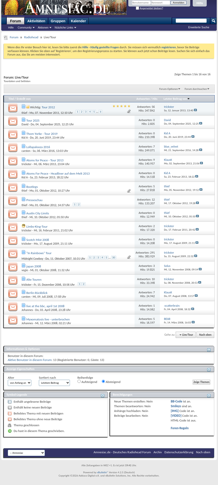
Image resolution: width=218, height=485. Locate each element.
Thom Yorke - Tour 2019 (42, 134)
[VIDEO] (176, 415)
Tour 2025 (33, 120)
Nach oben (205, 334)
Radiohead (31, 37)
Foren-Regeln (179, 428)
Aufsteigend (87, 382)
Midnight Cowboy (32, 258)
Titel (11, 99)
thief (24, 112)
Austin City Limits (37, 213)
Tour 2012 (48, 107)
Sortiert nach (47, 377)
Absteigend (111, 382)
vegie (25, 270)
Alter (11, 377)
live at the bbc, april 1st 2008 (45, 306)
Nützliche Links (64, 27)
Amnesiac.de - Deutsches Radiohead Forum (122, 452)
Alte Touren (34, 279)
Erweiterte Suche (198, 27)
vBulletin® (102, 472)
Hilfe (199, 3)
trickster (27, 164)
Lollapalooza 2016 (38, 147)
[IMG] (175, 411)
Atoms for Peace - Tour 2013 (44, 160)
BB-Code (176, 401)
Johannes (27, 310)
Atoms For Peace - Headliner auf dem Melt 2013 (58, 173)
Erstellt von (24, 99)
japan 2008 (33, 266)
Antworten (143, 99)
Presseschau (34, 200)
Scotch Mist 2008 (37, 240)
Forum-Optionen (168, 89)
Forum (15, 21)
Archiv (158, 452)
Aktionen (43, 27)
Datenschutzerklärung (178, 452)
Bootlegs (32, 187)
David (25, 124)
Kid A (25, 137)
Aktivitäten (36, 21)
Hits (155, 99)
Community (25, 27)
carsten (26, 151)
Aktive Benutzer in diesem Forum (29, 360)
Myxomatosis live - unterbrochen (48, 319)
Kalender (78, 21)
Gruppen (58, 21)
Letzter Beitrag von (177, 99)
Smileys (176, 406)
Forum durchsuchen (196, 89)
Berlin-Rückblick (36, 293)
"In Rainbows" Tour (39, 253)
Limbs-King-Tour (37, 226)
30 (113, 257)
